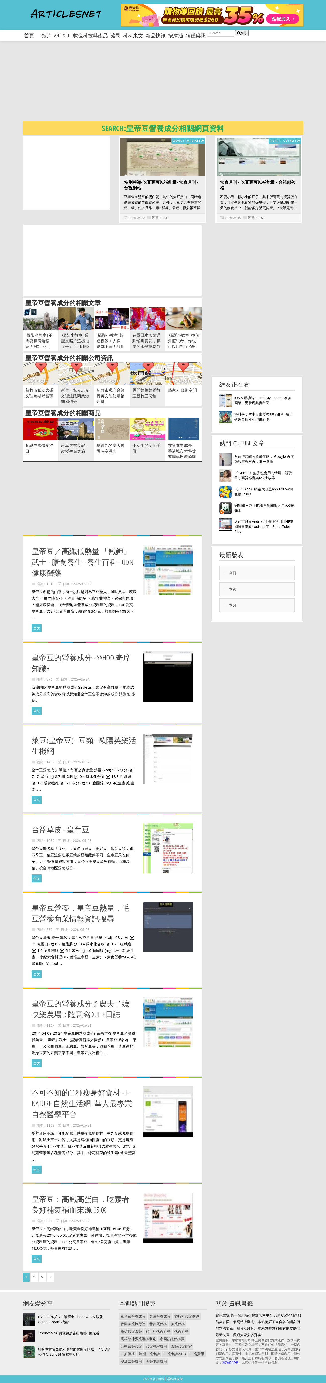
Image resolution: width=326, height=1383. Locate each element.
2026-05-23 (82, 584)
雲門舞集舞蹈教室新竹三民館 (146, 393)
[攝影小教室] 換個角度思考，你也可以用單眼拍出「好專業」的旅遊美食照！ (183, 346)
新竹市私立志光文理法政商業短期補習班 (75, 395)
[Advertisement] (173, 85)
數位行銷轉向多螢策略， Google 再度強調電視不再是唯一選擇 (264, 459)
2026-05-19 (233, 217)
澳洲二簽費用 (131, 1361)
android (62, 35)
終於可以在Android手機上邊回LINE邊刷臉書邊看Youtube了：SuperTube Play (263, 526)
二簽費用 (197, 1353)
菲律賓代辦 (158, 1323)
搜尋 (242, 33)
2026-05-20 (82, 762)
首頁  (31, 35)
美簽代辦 (178, 1323)
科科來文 (133, 35)
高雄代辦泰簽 (131, 1331)
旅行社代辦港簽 (186, 1316)
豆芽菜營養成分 (133, 1316)
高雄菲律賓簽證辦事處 (138, 1338)
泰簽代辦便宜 (181, 1346)
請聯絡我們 (230, 1363)
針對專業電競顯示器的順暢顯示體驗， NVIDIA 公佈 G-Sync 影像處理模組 (74, 1352)
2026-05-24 (80, 679)
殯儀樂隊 (196, 35)
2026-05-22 (137, 217)
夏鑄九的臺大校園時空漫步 (111, 448)
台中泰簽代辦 (131, 1346)
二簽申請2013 (175, 1353)
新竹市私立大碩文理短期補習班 (39, 393)
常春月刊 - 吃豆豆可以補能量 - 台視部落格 (257, 185)
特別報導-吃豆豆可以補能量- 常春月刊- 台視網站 (161, 185)
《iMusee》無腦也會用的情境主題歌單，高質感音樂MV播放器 (263, 475)
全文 (36, 628)
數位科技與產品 (90, 35)
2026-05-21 (82, 1025)
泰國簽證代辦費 (172, 1338)
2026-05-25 (82, 841)
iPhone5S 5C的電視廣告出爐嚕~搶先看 (68, 1333)
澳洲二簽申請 (149, 1353)
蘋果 (115, 35)
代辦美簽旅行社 (133, 1323)
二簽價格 (128, 1353)
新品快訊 (156, 35)
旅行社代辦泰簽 (158, 1331)
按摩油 (175, 35)
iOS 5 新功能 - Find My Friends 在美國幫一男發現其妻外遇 (262, 400)
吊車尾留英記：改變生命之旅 (75, 448)
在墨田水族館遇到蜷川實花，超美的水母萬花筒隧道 (146, 343)
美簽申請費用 (156, 1361)
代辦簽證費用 (156, 1346)
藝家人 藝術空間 (182, 390)
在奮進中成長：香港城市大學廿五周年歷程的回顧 (182, 454)
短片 (47, 35)
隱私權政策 (175, 1379)
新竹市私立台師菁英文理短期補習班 (111, 395)
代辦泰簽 (181, 1331)
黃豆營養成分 (159, 1316)
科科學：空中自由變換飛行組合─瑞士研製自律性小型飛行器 (263, 417)
